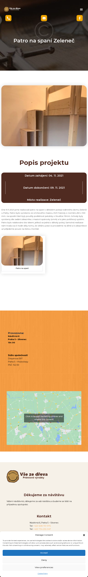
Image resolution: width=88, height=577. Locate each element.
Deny (44, 560)
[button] (84, 535)
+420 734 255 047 (42, 529)
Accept (44, 552)
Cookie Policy (43, 573)
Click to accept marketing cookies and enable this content (44, 418)
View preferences (44, 567)
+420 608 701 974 (42, 526)
